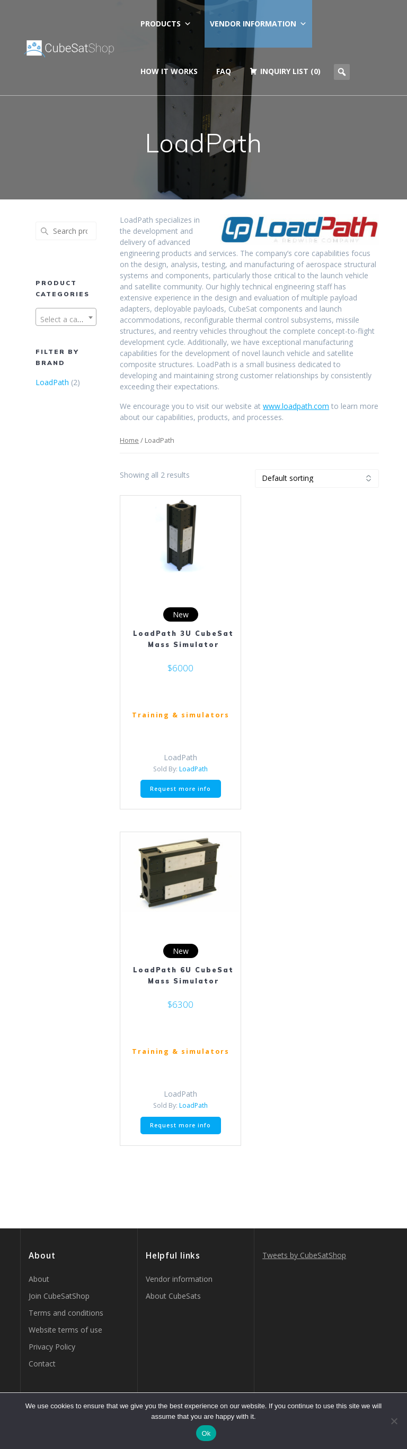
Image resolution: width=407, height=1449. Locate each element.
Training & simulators (180, 714)
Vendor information (258, 24)
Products (165, 24)
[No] (393, 1421)
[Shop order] (317, 478)
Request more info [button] (180, 788)
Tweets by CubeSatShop (304, 1255)
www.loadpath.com (296, 406)
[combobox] (66, 317)
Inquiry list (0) (290, 71)
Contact (42, 1364)
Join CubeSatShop (59, 1296)
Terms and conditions (66, 1313)
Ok (205, 1433)
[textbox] (66, 319)
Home (129, 440)
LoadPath (52, 382)
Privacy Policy (52, 1347)
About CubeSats (173, 1296)
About (39, 1279)
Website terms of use (65, 1330)
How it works (169, 71)
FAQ (223, 71)
